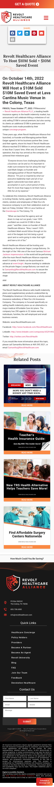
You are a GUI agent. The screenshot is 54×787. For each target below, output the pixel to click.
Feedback (16, 678)
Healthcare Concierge (23, 632)
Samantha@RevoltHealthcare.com (20, 269)
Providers (16, 642)
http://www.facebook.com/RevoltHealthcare (32, 327)
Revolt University (20, 657)
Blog (13, 663)
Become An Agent (21, 652)
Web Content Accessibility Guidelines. (20, 776)
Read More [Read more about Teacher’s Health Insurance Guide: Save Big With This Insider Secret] (27, 452)
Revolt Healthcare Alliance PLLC (19, 111)
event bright (18, 263)
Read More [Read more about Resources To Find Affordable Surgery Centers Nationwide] (27, 547)
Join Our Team (19, 673)
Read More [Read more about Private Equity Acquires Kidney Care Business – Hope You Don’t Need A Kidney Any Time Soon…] (27, 405)
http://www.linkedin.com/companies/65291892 (32, 332)
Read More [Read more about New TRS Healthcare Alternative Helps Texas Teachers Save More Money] (27, 500)
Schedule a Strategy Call (44, 782)
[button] (46, 18)
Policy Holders (19, 637)
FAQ (13, 668)
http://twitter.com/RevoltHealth (24, 336)
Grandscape (11, 211)
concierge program (17, 129)
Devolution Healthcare (23, 683)
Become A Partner (21, 647)
